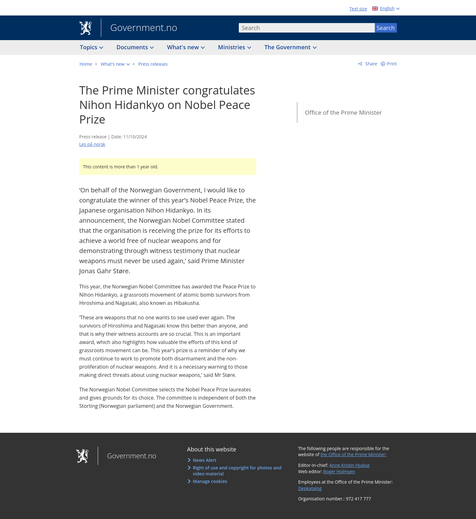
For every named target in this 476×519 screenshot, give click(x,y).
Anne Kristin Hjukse (350, 465)
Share (370, 64)
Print (392, 64)
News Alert (204, 460)
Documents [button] (132, 47)
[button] (115, 64)
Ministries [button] (232, 47)
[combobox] (307, 28)
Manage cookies (210, 481)
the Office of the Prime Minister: (353, 454)
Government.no (139, 28)
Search (386, 28)
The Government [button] (288, 47)
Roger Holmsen (339, 471)
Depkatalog (310, 488)
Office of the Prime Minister (343, 112)
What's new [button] (183, 47)
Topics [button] (89, 47)
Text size (358, 9)
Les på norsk (92, 144)
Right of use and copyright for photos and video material (237, 471)
